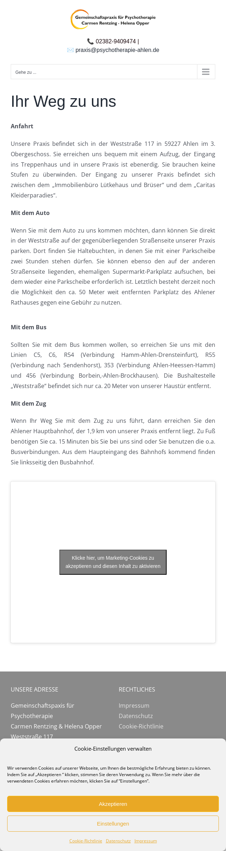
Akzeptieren (113, 804)
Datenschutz (118, 841)
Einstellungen (113, 824)
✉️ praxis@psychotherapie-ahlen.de (113, 50)
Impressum (145, 841)
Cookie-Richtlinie (85, 841)
